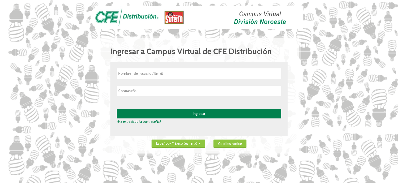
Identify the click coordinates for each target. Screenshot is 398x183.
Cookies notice (230, 143)
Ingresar (199, 113)
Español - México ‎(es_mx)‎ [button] (178, 142)
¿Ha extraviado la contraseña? (139, 121)
